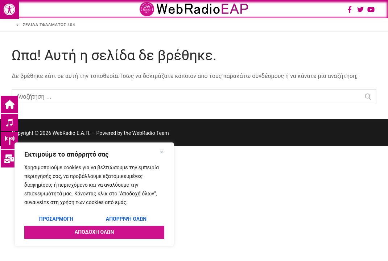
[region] (94, 194)
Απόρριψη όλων (126, 219)
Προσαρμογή (56, 219)
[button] (9, 9)
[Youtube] (371, 9)
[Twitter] (360, 9)
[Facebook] (350, 9)
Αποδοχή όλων (94, 232)
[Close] (161, 152)
